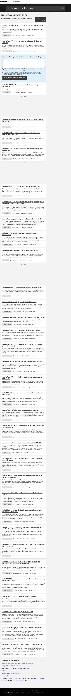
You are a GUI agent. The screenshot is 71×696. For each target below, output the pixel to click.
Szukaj (62, 8)
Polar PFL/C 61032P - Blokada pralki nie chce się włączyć (21, 330)
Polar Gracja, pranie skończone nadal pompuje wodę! (20, 250)
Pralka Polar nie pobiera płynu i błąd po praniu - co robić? (21, 219)
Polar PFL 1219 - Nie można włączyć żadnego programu (21, 186)
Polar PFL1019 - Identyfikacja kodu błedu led (17, 612)
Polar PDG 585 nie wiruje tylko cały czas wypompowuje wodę (23, 317)
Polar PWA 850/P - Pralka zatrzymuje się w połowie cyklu (21, 287)
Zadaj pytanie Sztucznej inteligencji (14, 77)
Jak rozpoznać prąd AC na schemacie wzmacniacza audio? (14, 678)
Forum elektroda (16, 1)
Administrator (7, 690)
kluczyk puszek (5, 668)
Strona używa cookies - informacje (11, 692)
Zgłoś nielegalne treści (38, 692)
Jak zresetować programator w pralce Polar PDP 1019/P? (21, 443)
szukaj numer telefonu (16, 673)
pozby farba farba (13, 668)
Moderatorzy (15, 690)
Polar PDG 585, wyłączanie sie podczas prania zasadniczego (22, 361)
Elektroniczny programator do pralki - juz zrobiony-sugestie (22, 644)
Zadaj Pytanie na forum (41, 19)
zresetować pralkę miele (27, 663)
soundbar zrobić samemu (23, 668)
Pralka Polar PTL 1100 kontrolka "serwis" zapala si (19, 596)
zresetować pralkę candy (16, 663)
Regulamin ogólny (34, 690)
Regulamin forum (24, 690)
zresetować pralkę (6, 663)
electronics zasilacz (6, 673)
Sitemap (23, 692)
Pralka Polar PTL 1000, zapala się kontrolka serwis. (19, 302)
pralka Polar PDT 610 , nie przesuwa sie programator (20, 410)
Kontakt (29, 692)
